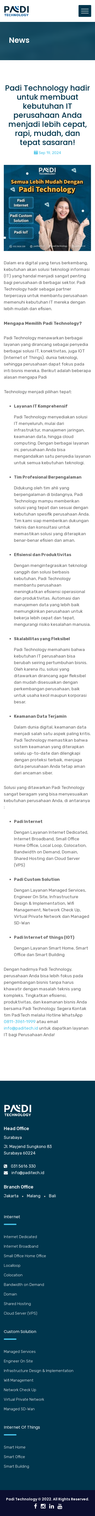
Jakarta (11, 1196)
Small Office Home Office (25, 1256)
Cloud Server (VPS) (20, 1313)
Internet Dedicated (20, 1237)
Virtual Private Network (24, 1399)
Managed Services (20, 1351)
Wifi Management (18, 1380)
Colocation (13, 1275)
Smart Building (16, 1466)
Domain (10, 1294)
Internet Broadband (21, 1246)
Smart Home (15, 1447)
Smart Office (14, 1457)
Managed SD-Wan (19, 1409)
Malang (34, 1196)
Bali (52, 1196)
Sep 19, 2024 (47, 153)
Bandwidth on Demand (24, 1284)
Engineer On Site (18, 1361)
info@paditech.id (21, 1028)
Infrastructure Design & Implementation (38, 1370)
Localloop (12, 1265)
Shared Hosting (17, 1304)
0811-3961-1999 (19, 1021)
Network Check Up (20, 1390)
